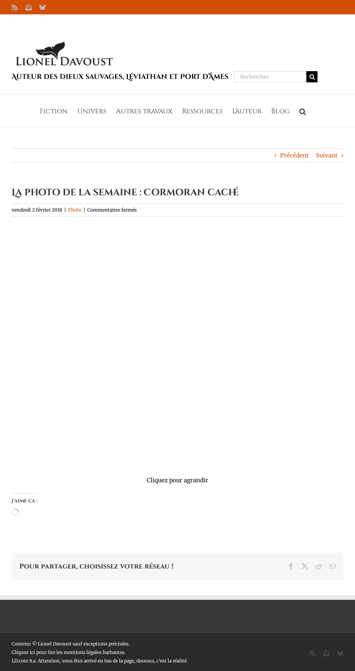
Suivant (327, 155)
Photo (75, 210)
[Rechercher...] (270, 76)
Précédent (294, 155)
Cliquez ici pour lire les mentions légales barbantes (68, 652)
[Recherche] (312, 76)
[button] (302, 110)
